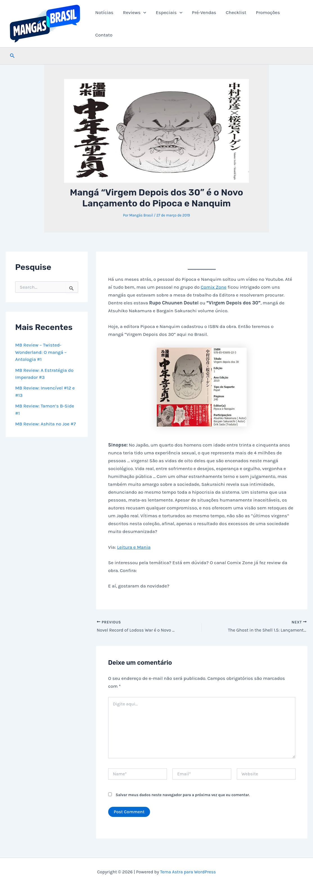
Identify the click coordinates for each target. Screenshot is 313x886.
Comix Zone (213, 287)
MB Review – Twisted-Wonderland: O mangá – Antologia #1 (41, 352)
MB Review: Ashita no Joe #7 (45, 424)
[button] (143, 12)
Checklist (236, 12)
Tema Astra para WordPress (188, 871)
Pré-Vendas (204, 12)
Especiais (169, 12)
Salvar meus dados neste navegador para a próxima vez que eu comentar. (183, 794)
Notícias (104, 12)
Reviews (134, 12)
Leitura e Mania (134, 547)
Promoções (268, 12)
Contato (103, 35)
